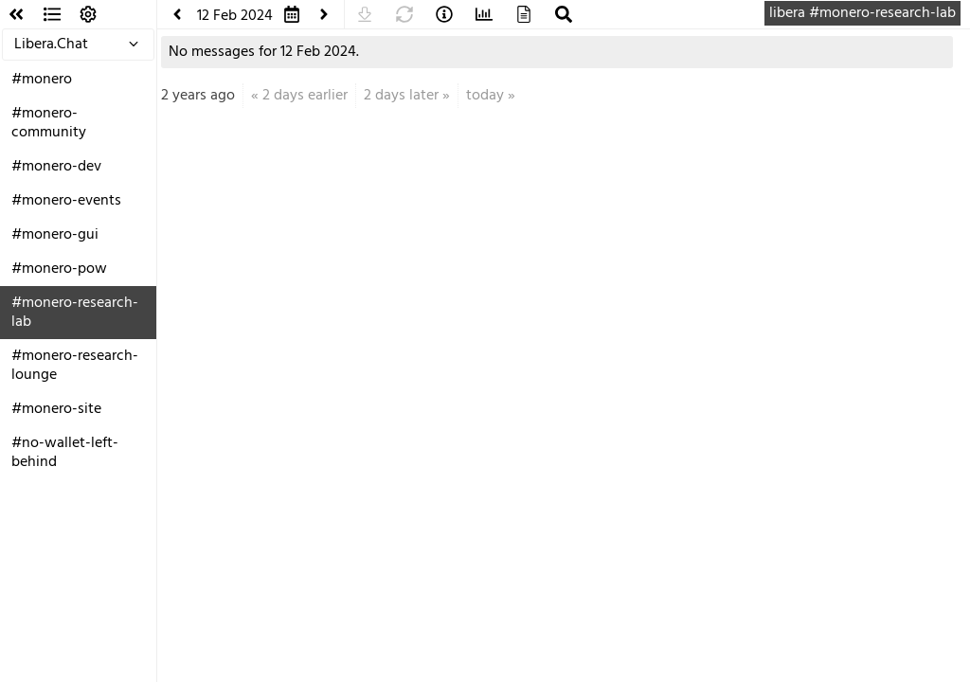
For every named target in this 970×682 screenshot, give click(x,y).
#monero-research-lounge (74, 365)
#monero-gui (55, 235)
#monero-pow (59, 269)
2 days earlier (305, 95)
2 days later (401, 95)
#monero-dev (56, 166)
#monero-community (48, 123)
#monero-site (56, 409)
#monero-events (66, 200)
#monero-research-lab (74, 312)
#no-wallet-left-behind (64, 453)
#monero (41, 79)
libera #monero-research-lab (862, 13)
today (485, 95)
